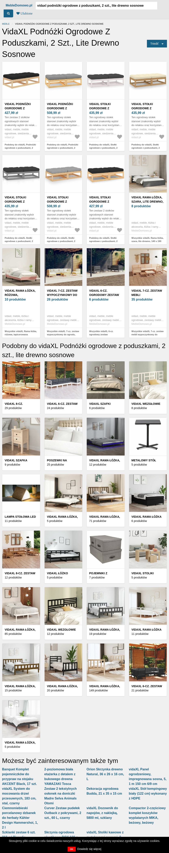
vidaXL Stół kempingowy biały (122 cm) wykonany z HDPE (148, 793)
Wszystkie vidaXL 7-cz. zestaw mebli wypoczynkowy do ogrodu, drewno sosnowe (148, 334)
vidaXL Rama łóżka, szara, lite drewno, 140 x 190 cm (148, 201)
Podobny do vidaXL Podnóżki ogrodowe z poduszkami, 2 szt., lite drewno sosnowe (20, 148)
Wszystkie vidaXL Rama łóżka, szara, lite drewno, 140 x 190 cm (148, 241)
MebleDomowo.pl (19, 5)
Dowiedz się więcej (89, 849)
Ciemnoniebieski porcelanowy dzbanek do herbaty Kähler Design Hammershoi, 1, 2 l (20, 817)
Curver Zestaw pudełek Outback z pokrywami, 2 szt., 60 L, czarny (62, 812)
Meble (6, 24)
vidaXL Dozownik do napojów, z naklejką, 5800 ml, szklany (102, 812)
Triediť (154, 43)
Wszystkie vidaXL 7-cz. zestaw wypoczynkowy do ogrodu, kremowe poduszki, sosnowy (63, 334)
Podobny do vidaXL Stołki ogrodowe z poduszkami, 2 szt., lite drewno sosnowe (103, 148)
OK (71, 849)
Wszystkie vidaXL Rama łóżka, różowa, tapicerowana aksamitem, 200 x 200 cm (21, 334)
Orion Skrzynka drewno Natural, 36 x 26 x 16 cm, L (105, 774)
